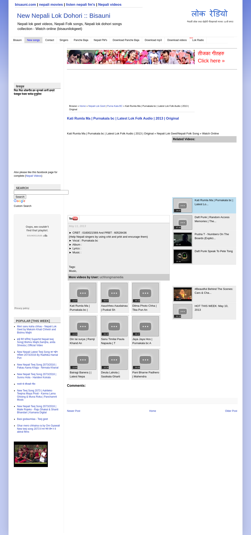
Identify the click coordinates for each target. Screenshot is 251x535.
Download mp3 (153, 40)
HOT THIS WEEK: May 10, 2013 (211, 307)
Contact (49, 40)
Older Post (231, 410)
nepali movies (51, 5)
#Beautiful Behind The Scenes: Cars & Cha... (214, 290)
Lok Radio (198, 40)
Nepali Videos (33, 175)
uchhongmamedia (111, 277)
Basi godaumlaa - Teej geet (32, 419)
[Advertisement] (204, 169)
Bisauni (17, 40)
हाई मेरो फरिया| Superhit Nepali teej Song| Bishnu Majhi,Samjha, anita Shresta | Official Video (36, 342)
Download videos (177, 40)
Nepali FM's (100, 40)
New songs (33, 40)
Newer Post (73, 410)
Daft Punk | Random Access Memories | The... (212, 219)
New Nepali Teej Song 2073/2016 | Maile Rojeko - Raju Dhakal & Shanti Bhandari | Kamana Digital (37, 409)
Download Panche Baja (126, 40)
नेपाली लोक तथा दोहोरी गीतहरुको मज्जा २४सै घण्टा (210, 15)
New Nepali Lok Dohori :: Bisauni (63, 15)
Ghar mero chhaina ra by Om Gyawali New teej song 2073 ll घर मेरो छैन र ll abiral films (38, 428)
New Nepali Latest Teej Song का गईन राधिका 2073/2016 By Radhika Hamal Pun (37, 355)
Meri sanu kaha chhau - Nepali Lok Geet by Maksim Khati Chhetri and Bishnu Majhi (36, 329)
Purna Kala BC (115, 106)
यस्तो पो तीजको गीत (26, 384)
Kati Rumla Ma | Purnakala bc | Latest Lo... (214, 202)
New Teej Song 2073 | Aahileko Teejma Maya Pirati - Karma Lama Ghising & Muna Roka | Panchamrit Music (37, 395)
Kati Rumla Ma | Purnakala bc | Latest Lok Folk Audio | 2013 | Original (123, 118)
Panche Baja (81, 40)
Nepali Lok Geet (96, 106)
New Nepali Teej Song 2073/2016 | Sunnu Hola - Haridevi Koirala (36, 376)
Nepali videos (109, 5)
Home (83, 106)
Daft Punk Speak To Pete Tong (214, 251)
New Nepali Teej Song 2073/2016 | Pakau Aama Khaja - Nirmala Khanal (37, 366)
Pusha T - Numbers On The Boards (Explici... (212, 236)
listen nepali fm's (80, 5)
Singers (64, 40)
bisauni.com (25, 5)
